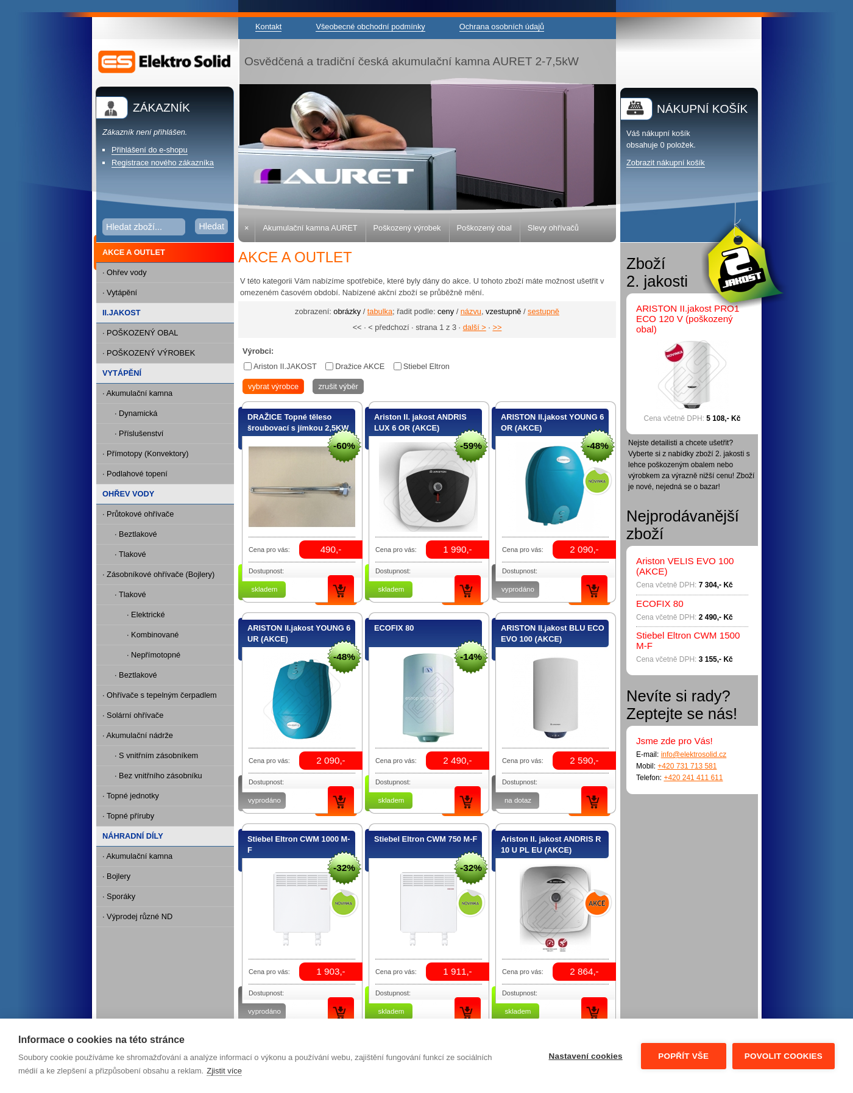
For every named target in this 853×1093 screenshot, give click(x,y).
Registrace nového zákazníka (162, 162)
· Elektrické (146, 614)
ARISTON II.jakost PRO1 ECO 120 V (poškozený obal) (687, 318)
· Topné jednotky (130, 795)
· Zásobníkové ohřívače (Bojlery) (158, 574)
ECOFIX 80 (394, 628)
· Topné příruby (128, 815)
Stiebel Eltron (426, 366)
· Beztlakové (136, 534)
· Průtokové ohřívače (138, 513)
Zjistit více (224, 1070)
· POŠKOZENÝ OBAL (140, 332)
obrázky (347, 311)
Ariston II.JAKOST (285, 366)
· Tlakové (130, 554)
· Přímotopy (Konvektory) (145, 453)
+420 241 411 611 (693, 777)
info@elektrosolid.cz (694, 754)
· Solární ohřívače (132, 715)
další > (474, 327)
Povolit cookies (784, 1056)
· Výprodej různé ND (137, 916)
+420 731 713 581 (687, 766)
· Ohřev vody (124, 272)
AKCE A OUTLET (130, 253)
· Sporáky (118, 896)
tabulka (379, 311)
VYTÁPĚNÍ (121, 373)
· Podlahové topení (135, 473)
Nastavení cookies (586, 1056)
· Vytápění (119, 292)
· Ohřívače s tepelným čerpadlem (159, 695)
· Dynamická (136, 413)
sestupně (543, 311)
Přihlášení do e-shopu (149, 149)
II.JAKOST (121, 312)
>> (496, 327)
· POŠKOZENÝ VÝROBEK (148, 352)
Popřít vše (683, 1056)
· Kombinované (153, 634)
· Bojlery (116, 876)
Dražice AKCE (359, 366)
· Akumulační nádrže (137, 735)
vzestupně (503, 311)
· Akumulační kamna (137, 393)
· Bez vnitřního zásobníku (158, 775)
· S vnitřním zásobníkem (156, 755)
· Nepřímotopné (153, 654)
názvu (471, 311)
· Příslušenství (139, 433)
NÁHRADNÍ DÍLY (132, 835)
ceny (445, 311)
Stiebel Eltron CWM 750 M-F (425, 839)
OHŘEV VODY (128, 493)
